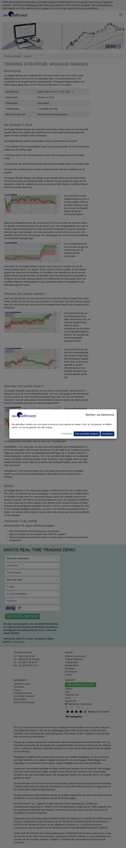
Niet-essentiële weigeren (87, 434)
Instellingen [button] (66, 433)
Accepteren (107, 434)
